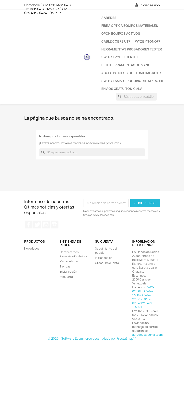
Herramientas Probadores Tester (131, 49)
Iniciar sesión (68, 271)
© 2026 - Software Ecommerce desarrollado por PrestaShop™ (92, 338)
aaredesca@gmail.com (147, 334)
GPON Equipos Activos (120, 33)
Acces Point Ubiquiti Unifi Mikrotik (131, 73)
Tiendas (65, 266)
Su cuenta (104, 241)
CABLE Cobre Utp (115, 41)
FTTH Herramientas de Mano (126, 65)
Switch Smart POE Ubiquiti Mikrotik (132, 81)
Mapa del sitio (69, 261)
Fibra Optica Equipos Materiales (129, 25)
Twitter (37, 224)
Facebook (28, 224)
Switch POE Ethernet (120, 57)
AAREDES (109, 18)
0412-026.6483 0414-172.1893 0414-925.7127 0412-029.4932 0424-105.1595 (48, 9)
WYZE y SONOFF (147, 41)
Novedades (32, 248)
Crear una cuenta (107, 263)
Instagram (54, 224)
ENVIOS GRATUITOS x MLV (121, 89)
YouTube (46, 224)
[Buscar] (136, 97)
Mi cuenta (66, 277)
